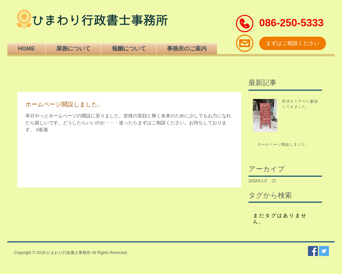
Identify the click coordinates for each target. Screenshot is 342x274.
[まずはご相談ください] (292, 43)
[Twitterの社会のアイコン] (324, 251)
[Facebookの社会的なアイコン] (313, 251)
